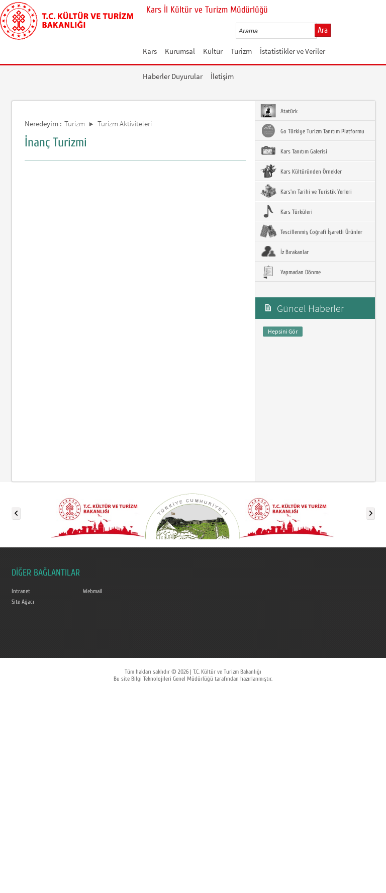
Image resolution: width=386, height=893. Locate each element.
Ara (323, 30)
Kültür (213, 51)
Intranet (21, 591)
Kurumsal (180, 51)
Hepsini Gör (283, 331)
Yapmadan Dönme (290, 272)
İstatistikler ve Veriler (292, 51)
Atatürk (279, 111)
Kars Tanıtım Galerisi (293, 151)
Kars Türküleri (286, 211)
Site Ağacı (23, 601)
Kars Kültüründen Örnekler (301, 171)
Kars (150, 51)
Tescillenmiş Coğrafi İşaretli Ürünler (311, 231)
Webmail (93, 591)
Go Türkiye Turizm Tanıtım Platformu (312, 131)
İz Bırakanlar (284, 252)
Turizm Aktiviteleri (125, 123)
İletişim (222, 76)
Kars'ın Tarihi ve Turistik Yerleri (306, 191)
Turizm (241, 51)
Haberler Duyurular (173, 76)
